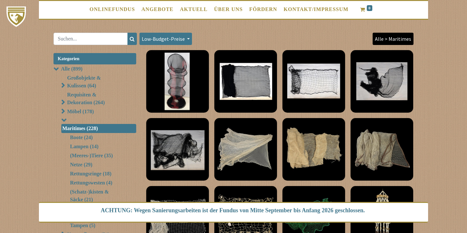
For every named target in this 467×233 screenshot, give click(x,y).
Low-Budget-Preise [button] (164, 39)
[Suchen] (132, 39)
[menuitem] (112, 9)
